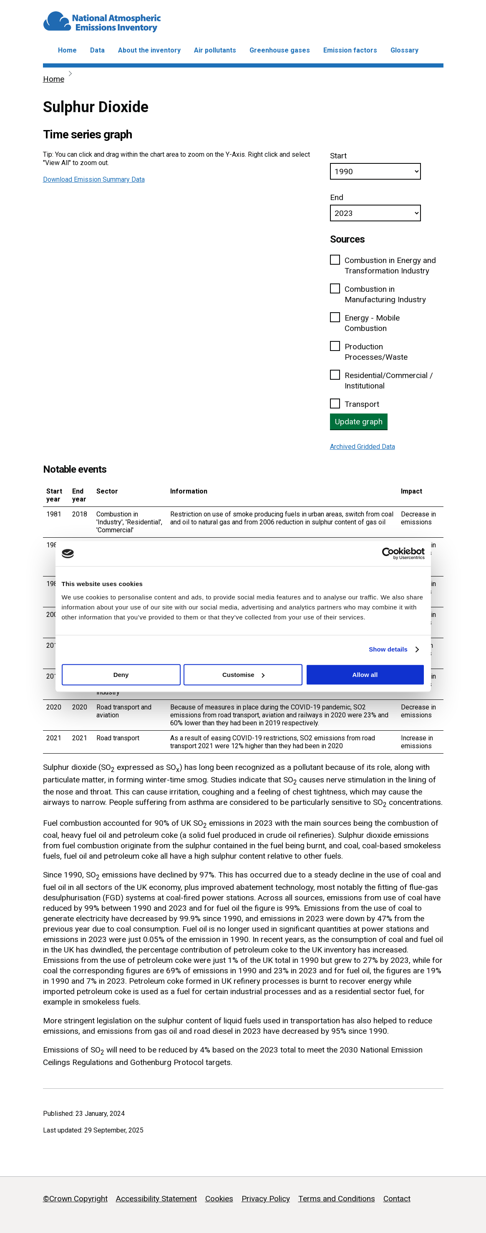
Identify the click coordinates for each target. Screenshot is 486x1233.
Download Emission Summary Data (94, 179)
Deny (121, 674)
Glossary (404, 50)
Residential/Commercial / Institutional (389, 381)
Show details (388, 649)
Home (67, 50)
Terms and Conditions (336, 1198)
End (336, 197)
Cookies (219, 1198)
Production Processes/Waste (376, 352)
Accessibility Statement (156, 1198)
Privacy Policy (266, 1198)
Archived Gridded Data (362, 447)
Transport (362, 404)
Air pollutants (215, 50)
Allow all (365, 674)
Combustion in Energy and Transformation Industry (390, 266)
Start (338, 155)
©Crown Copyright (75, 1198)
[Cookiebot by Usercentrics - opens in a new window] (388, 553)
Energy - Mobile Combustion (372, 323)
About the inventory (149, 50)
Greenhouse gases (279, 50)
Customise (243, 674)
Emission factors (350, 50)
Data (97, 50)
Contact (396, 1198)
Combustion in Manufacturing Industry (385, 294)
